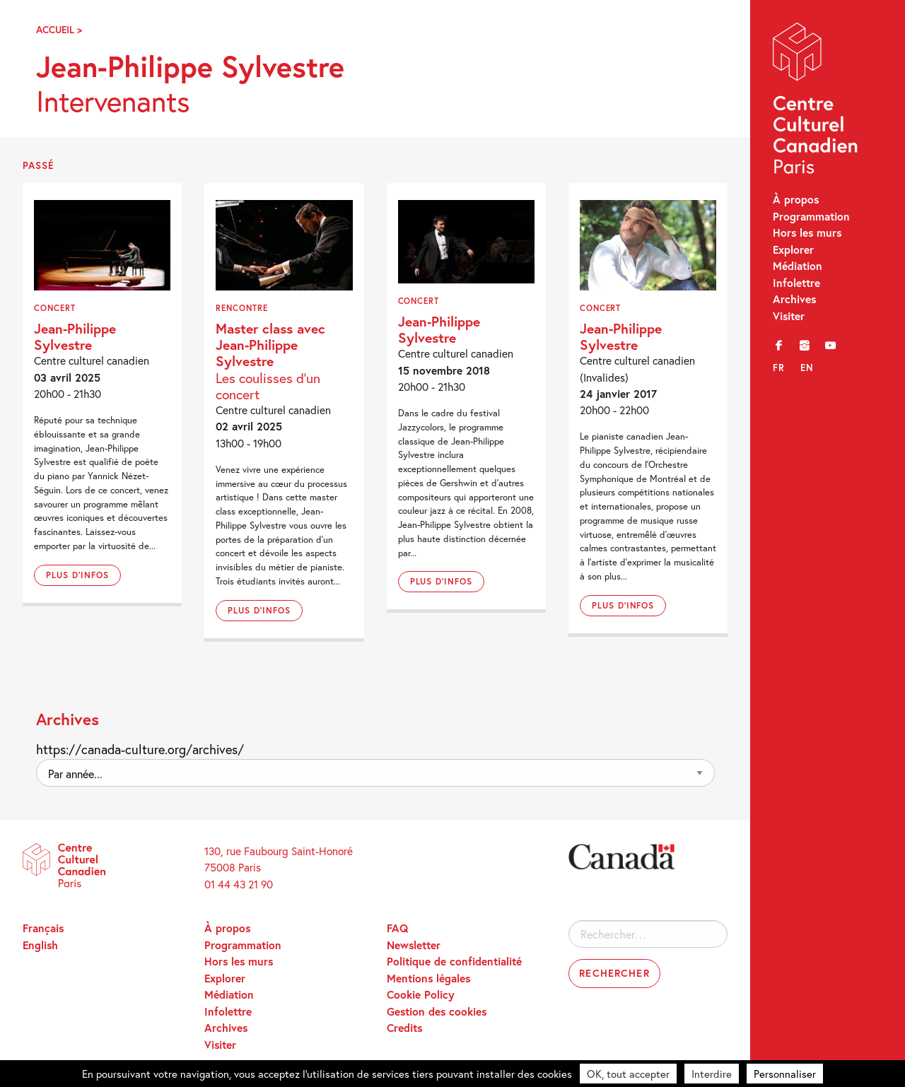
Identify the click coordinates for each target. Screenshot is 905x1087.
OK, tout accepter (628, 1074)
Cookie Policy (421, 994)
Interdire (711, 1074)
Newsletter (413, 945)
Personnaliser (785, 1074)
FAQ (397, 928)
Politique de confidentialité (454, 961)
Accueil (55, 29)
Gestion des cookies (436, 1011)
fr (779, 367)
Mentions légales (428, 978)
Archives (794, 299)
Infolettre (796, 283)
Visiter (789, 316)
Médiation (797, 266)
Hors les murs (807, 232)
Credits (404, 1028)
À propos (796, 199)
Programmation (811, 216)
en (807, 367)
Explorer (793, 249)
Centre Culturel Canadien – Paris (816, 101)
